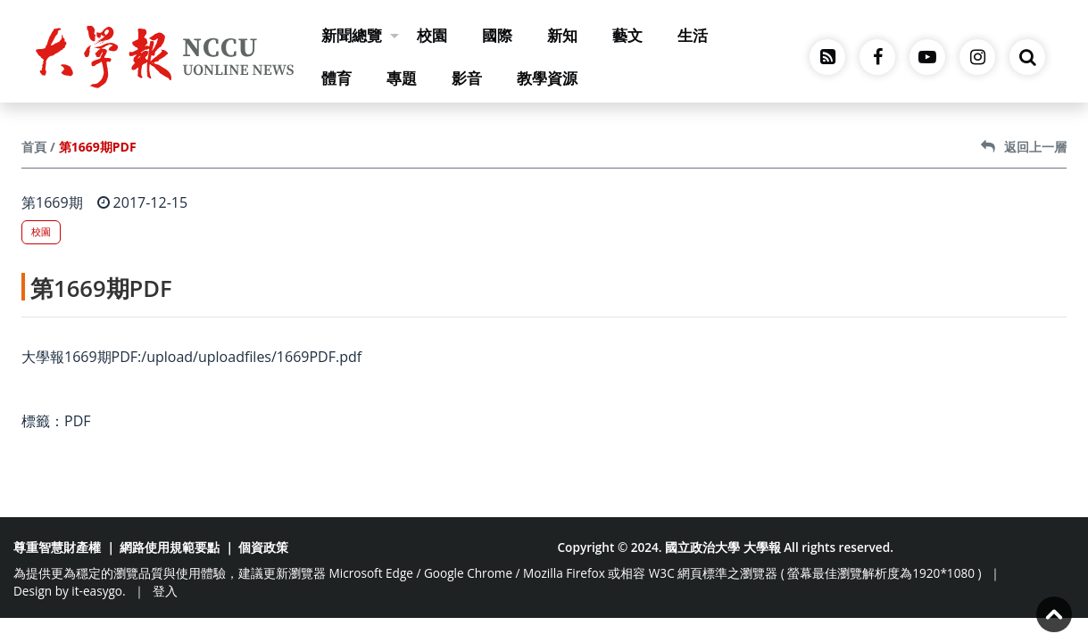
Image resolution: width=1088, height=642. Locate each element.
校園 (432, 35)
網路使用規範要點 (170, 547)
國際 (497, 35)
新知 (562, 35)
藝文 (627, 35)
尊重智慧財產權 (57, 547)
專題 (401, 78)
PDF (77, 421)
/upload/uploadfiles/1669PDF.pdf (251, 356)
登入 (165, 590)
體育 (336, 78)
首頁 (33, 146)
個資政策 (263, 547)
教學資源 (547, 78)
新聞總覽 (360, 35)
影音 (467, 78)
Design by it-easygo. (69, 590)
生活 (692, 35)
